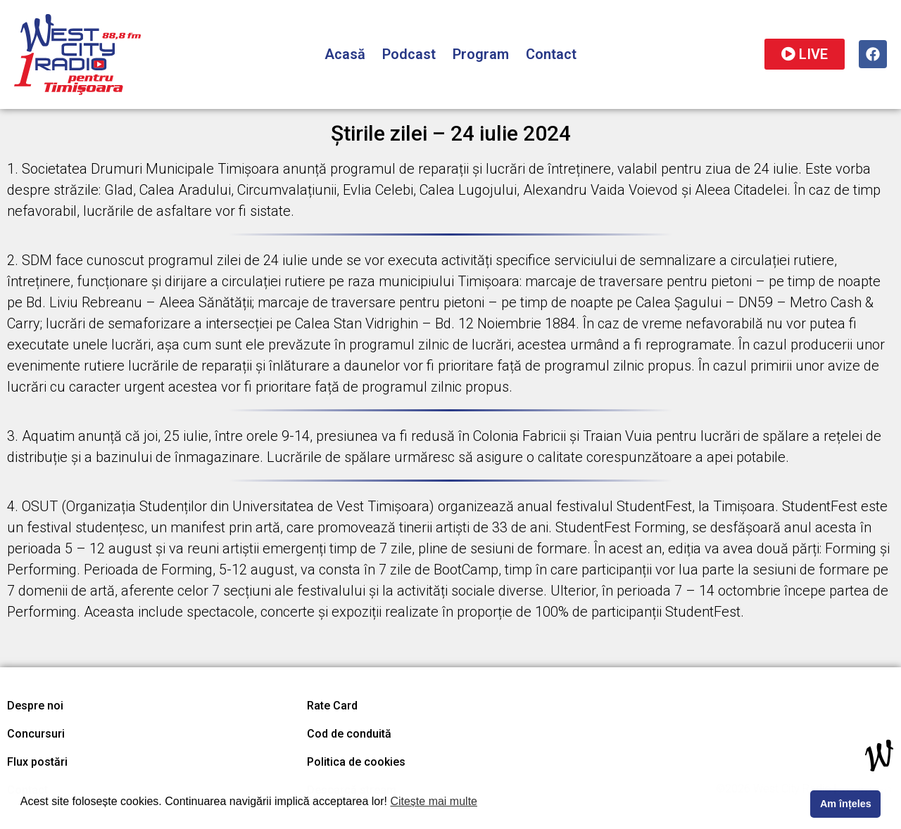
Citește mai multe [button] (433, 801)
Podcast (409, 54)
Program (481, 54)
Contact (551, 54)
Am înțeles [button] (845, 803)
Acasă (345, 54)
